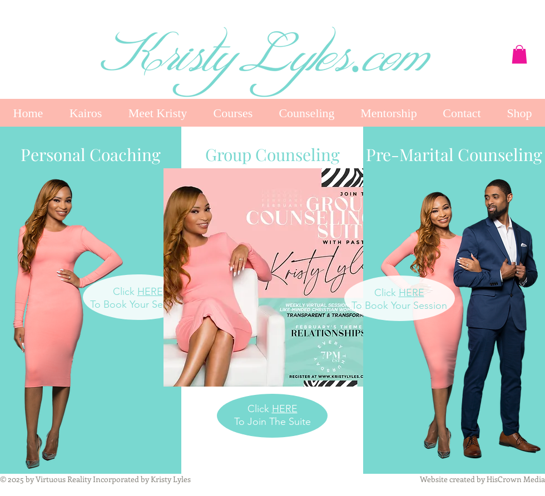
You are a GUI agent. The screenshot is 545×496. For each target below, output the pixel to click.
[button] (519, 54)
